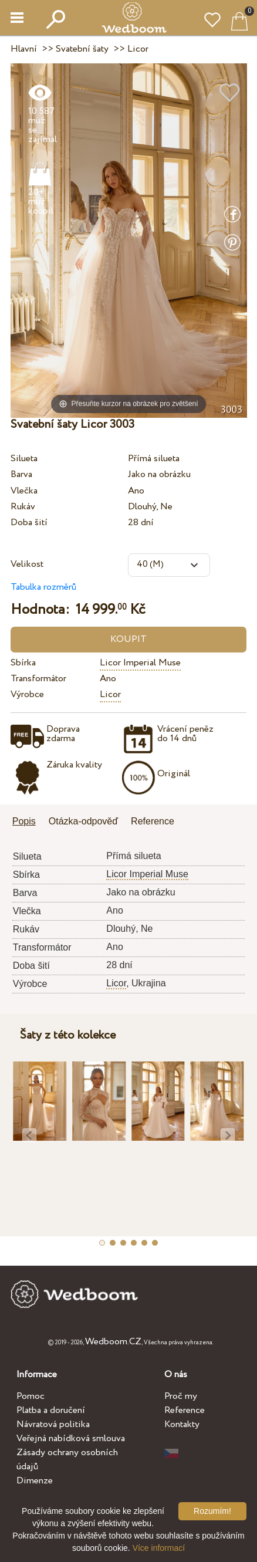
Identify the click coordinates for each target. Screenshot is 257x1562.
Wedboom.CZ (113, 1341)
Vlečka (24, 490)
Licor (110, 694)
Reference (184, 1410)
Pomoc (30, 1396)
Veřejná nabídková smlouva (70, 1438)
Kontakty (181, 1424)
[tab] (28, 822)
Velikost (27, 564)
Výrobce (27, 694)
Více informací (159, 1548)
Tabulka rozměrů (43, 587)
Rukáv (23, 506)
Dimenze (34, 1480)
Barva (21, 474)
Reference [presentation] (152, 821)
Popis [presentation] (24, 821)
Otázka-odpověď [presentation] (83, 821)
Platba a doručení (50, 1410)
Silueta (24, 458)
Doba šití (29, 522)
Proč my (180, 1396)
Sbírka (23, 662)
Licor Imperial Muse (140, 663)
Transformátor (38, 678)
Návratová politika (53, 1424)
